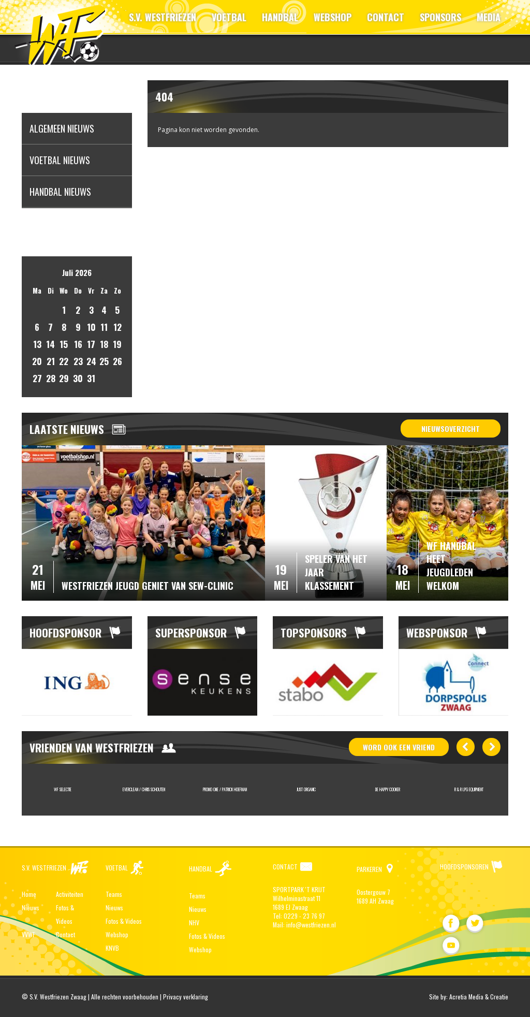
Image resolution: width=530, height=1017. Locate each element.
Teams (114, 894)
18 (104, 344)
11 (104, 327)
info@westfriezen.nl (311, 924)
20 (37, 361)
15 (64, 344)
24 (91, 361)
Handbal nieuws (60, 191)
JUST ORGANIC (306, 789)
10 (91, 327)
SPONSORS (440, 17)
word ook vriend (399, 747)
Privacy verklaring (185, 996)
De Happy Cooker (387, 789)
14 (50, 344)
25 (104, 361)
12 (117, 327)
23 (78, 361)
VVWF (28, 934)
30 (78, 378)
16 (78, 344)
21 (51, 361)
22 (63, 361)
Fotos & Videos (124, 921)
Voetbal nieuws (60, 160)
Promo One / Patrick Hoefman (225, 789)
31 (91, 378)
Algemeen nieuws (62, 128)
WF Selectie (62, 789)
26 (117, 361)
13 (37, 344)
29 (64, 378)
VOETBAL (229, 17)
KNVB (112, 947)
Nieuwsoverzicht (450, 428)
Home (29, 894)
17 (91, 344)
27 (37, 378)
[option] (77, 682)
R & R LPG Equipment (468, 789)
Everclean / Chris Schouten (144, 789)
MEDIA (488, 17)
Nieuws (30, 907)
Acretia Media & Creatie (478, 996)
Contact (65, 934)
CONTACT (385, 17)
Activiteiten (69, 894)
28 (50, 378)
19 (117, 344)
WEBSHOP (332, 17)
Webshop (117, 934)
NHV (194, 922)
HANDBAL (280, 17)
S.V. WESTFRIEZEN (162, 17)
